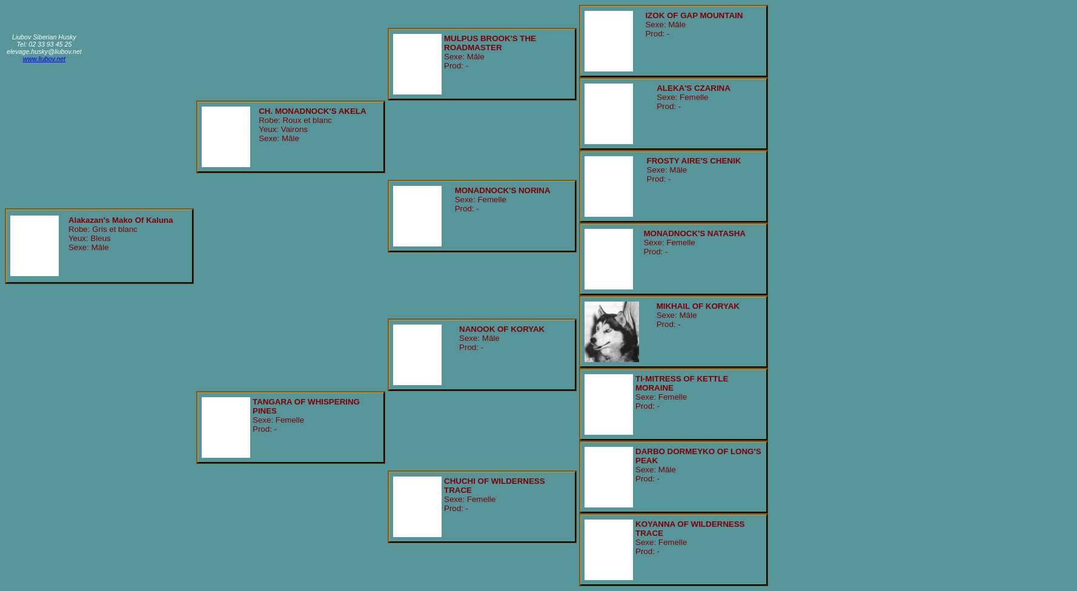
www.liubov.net (44, 58)
